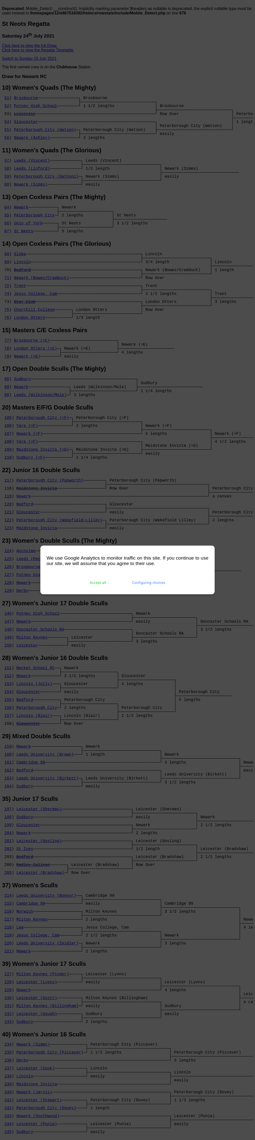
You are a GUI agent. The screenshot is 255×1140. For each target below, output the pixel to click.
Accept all (98, 582)
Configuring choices (148, 582)
